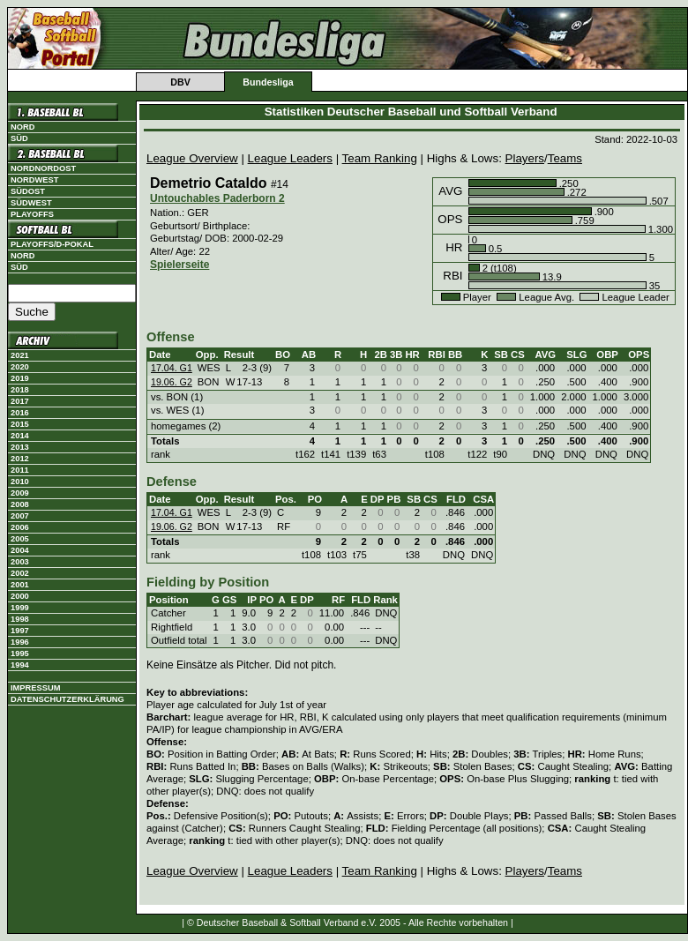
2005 (20, 538)
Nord (22, 127)
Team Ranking (379, 158)
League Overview (192, 158)
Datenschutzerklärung (67, 699)
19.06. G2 (171, 382)
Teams (565, 158)
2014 (20, 435)
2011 (20, 470)
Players (524, 158)
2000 (20, 596)
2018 (20, 389)
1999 (20, 607)
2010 (20, 481)
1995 (20, 653)
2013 (20, 447)
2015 (20, 424)
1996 (20, 642)
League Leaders (290, 158)
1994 (20, 665)
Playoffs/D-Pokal (52, 244)
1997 (20, 630)
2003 (20, 561)
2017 (20, 401)
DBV (180, 82)
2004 (20, 550)
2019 (20, 378)
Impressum (36, 687)
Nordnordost (43, 168)
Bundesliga (268, 82)
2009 (20, 493)
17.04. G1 (171, 367)
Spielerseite (179, 264)
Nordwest (34, 180)
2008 (20, 504)
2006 (20, 527)
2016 (20, 412)
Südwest (31, 202)
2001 (20, 584)
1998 (20, 619)
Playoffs (32, 214)
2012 (20, 458)
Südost (28, 191)
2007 (20, 516)
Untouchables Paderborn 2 (217, 198)
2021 (20, 355)
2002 (20, 573)
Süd (19, 138)
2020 (20, 366)
